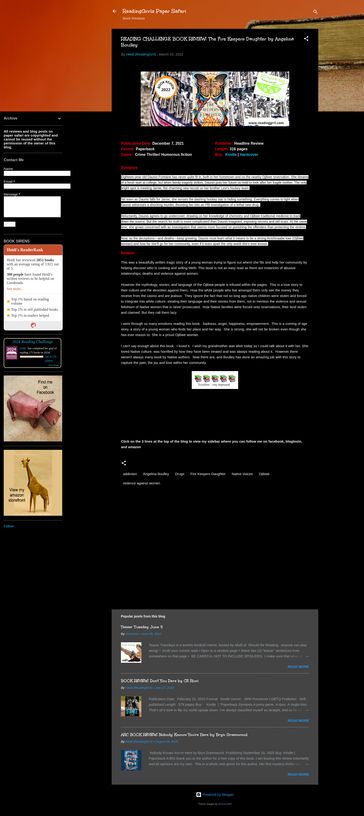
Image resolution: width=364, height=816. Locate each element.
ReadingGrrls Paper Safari (154, 11)
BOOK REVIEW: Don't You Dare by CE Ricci (160, 680)
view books (54, 365)
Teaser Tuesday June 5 (142, 626)
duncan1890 (225, 804)
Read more (298, 667)
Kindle (231, 155)
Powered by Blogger (215, 794)
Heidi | (23, 348)
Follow (9, 526)
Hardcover (249, 155)
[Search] (315, 13)
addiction (130, 474)
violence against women (141, 483)
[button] (306, 39)
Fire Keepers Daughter (208, 474)
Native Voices (242, 474)
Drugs (179, 474)
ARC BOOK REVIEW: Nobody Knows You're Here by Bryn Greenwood (184, 734)
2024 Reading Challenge (32, 341)
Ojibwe (264, 474)
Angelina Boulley (156, 474)
